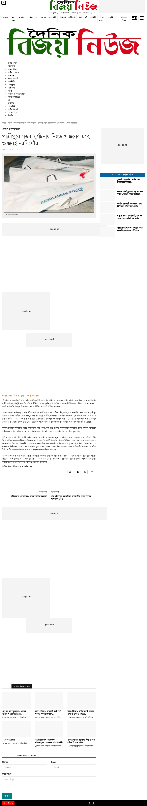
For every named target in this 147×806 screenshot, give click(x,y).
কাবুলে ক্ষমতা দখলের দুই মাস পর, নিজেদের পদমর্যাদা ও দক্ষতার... (130, 217)
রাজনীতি (52, 17)
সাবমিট (7, 795)
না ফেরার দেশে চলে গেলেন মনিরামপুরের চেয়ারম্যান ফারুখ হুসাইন (49, 741)
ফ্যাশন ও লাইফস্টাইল (16, 93)
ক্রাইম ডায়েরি (13, 78)
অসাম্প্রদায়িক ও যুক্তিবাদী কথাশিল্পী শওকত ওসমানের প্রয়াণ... (48, 712)
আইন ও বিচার (13, 72)
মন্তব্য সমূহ (8, 755)
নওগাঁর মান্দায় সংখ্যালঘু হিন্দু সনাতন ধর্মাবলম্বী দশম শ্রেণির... (81, 741)
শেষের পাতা (101, 19)
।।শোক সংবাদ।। (8, 739)
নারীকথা (71, 17)
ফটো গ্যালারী (13, 109)
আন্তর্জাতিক (33, 17)
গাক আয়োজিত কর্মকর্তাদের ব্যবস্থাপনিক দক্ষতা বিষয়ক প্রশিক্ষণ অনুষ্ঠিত (71, 497)
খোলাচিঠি (11, 106)
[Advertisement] (54, 256)
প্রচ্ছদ (5, 17)
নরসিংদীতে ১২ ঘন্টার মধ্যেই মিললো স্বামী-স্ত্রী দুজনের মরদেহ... (80, 712)
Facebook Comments (26, 755)
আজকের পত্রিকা (124, 19)
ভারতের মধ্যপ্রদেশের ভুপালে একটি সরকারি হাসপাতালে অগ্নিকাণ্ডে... (130, 229)
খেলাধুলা (62, 17)
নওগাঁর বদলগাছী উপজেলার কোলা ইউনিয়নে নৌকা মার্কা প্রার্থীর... (129, 205)
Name (5, 762)
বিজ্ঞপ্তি (110, 17)
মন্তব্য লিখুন (6, 774)
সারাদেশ (22, 17)
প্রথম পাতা (13, 19)
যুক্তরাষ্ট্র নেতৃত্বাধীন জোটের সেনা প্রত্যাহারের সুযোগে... (128, 180)
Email (53, 762)
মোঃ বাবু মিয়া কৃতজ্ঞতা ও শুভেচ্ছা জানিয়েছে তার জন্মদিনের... (14, 712)
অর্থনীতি (93, 17)
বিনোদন (43, 17)
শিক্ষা (80, 17)
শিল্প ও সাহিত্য (14, 96)
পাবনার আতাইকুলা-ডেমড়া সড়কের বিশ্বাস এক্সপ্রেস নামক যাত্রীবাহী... (130, 192)
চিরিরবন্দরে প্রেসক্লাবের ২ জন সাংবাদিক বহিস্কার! (29, 496)
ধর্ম (86, 17)
